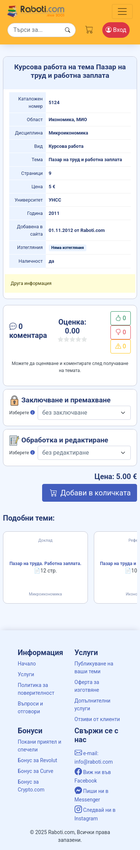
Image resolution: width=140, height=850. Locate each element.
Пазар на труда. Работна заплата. (46, 563)
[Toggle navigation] (122, 11)
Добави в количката (89, 493)
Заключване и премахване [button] (59, 400)
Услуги (26, 674)
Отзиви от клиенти (97, 719)
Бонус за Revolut (37, 760)
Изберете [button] (22, 412)
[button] (28, 332)
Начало (27, 664)
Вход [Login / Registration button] (116, 29)
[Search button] (67, 30)
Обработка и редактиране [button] (58, 440)
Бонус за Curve (35, 771)
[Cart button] (89, 28)
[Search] (41, 30)
